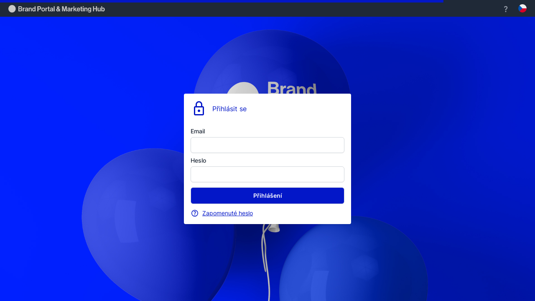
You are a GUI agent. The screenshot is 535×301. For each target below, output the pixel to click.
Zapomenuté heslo (227, 213)
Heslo (198, 160)
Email (198, 131)
